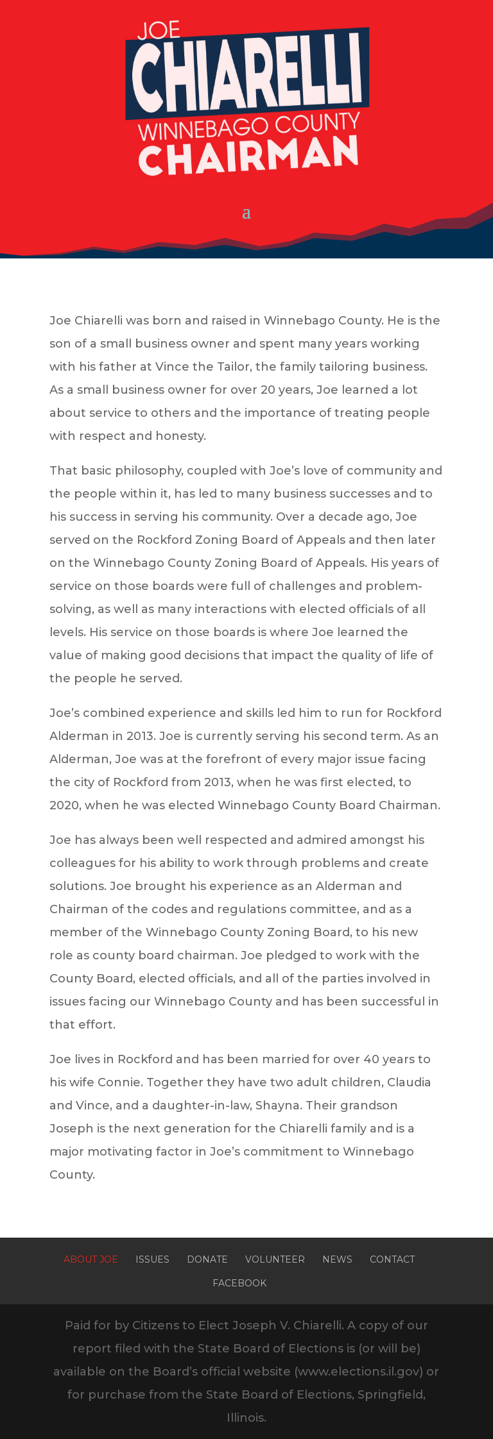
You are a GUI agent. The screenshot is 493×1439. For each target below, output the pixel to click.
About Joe (91, 1259)
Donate (207, 1259)
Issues (152, 1259)
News (337, 1259)
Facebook (239, 1283)
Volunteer (275, 1259)
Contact (392, 1259)
